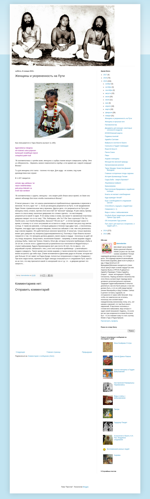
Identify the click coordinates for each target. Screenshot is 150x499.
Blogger (86, 487)
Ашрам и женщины (112, 159)
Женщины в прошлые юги (114, 122)
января (108, 116)
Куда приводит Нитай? (113, 198)
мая (107, 103)
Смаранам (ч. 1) (111, 209)
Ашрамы (117, 455)
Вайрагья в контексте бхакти (115, 143)
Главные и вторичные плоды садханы (119, 173)
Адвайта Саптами (111, 139)
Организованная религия (114, 165)
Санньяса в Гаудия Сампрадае (116, 146)
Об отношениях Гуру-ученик (115, 221)
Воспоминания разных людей (118, 449)
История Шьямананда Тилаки (116, 176)
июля (107, 97)
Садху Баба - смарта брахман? (116, 180)
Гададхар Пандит (120, 422)
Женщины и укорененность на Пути (118, 118)
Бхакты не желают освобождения (117, 194)
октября (108, 87)
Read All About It (111, 149)
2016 (105, 78)
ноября (108, 84)
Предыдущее (87, 352)
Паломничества (111, 125)
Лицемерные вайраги (113, 183)
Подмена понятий (111, 136)
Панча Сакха (110, 152)
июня (107, 100)
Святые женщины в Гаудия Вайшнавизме (124, 371)
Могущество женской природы (116, 162)
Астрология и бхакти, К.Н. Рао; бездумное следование (123, 438)
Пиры (107, 155)
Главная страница (53, 352)
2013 (105, 234)
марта (107, 109)
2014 (105, 231)
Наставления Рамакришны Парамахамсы (124, 384)
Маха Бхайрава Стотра (123, 343)
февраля (108, 113)
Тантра (116, 409)
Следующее (20, 352)
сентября (109, 90)
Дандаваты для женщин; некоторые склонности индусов (118, 129)
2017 (105, 75)
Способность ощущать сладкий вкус (118, 206)
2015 (105, 81)
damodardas (121, 243)
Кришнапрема (110, 186)
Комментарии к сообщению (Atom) (41, 356)
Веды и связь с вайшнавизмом (116, 212)
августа (108, 93)
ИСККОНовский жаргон (113, 133)
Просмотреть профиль (109, 321)
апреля (108, 106)
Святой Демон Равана (122, 356)
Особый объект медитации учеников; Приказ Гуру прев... (119, 216)
